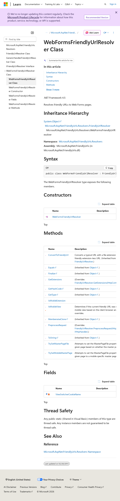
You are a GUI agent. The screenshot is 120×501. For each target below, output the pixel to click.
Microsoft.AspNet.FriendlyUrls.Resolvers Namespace (72, 451)
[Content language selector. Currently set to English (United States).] (18, 479)
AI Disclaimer (10, 486)
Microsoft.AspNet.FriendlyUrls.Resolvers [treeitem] (20, 47)
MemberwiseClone (57, 319)
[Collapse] (32, 32)
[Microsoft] (6, 4)
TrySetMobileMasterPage (60, 352)
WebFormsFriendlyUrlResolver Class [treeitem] (22, 81)
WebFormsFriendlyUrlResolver (66, 216)
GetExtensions (55, 279)
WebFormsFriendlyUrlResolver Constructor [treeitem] (22, 89)
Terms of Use (10, 491)
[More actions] (113, 32)
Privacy (68, 486)
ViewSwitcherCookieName (68, 394)
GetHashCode (55, 288)
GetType (52, 294)
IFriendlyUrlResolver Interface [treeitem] (20, 66)
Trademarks (25, 491)
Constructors (52, 80)
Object (93, 267)
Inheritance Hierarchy (56, 72)
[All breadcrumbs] (46, 32)
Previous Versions (28, 486)
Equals (51, 267)
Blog (42, 486)
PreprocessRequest (57, 325)
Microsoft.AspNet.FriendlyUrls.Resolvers (64, 32)
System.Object (51, 121)
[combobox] (20, 39)
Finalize (51, 273)
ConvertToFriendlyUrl (58, 254)
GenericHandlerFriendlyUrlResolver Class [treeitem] (21, 59)
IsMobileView (54, 306)
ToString (52, 337)
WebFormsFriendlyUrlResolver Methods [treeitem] (22, 106)
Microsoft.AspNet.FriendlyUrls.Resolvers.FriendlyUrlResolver (77, 125)
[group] (80, 173)
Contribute (56, 486)
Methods (50, 84)
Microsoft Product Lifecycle (23, 17)
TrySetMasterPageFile (58, 343)
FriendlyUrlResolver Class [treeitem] (18, 53)
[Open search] (105, 4)
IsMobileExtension (56, 300)
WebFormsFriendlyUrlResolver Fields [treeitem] (22, 97)
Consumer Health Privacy (90, 486)
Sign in (113, 4)
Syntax (49, 76)
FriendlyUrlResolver (84, 261)
